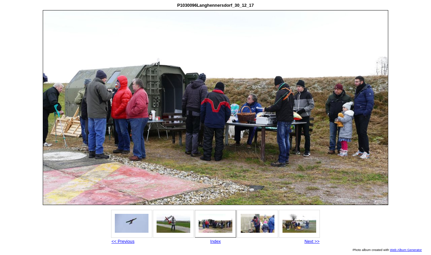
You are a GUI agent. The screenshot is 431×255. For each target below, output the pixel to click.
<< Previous (122, 241)
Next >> (312, 241)
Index (215, 241)
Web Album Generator (406, 250)
